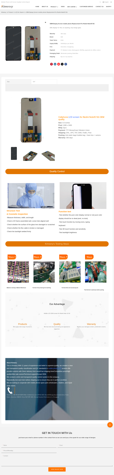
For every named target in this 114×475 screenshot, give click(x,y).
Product (10, 12)
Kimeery (3, 12)
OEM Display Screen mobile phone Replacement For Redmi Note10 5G (47, 12)
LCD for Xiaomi (19, 12)
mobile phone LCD (54, 368)
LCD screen (73, 117)
